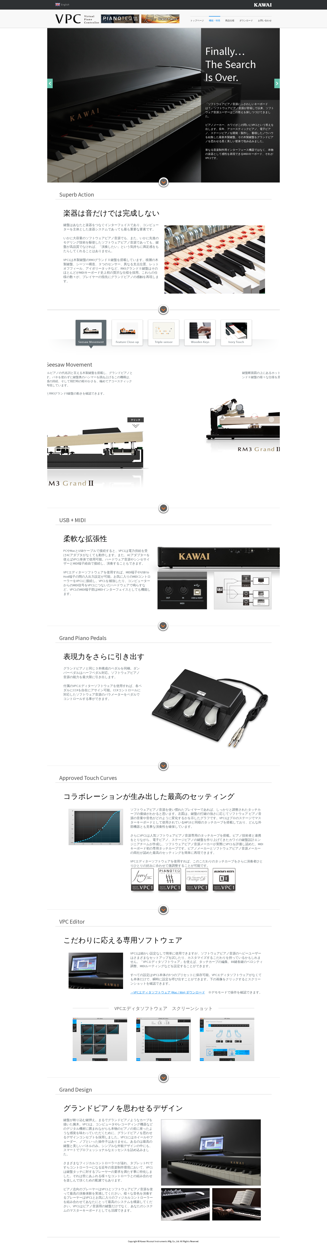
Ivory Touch (236, 333)
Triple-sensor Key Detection (163, 333)
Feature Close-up (127, 333)
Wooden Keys (200, 333)
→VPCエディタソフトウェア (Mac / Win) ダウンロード (167, 992)
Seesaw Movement (91, 333)
